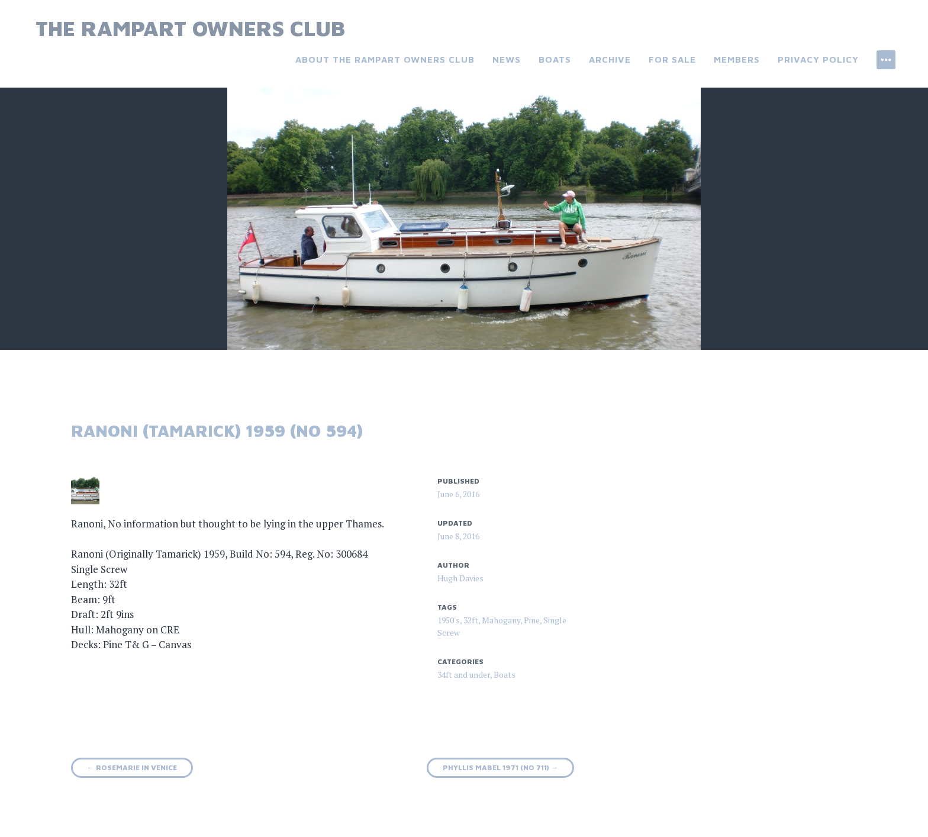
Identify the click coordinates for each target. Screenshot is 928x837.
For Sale (672, 59)
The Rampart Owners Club (190, 28)
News (506, 59)
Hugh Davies (460, 578)
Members (737, 59)
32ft (470, 620)
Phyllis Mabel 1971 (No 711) (500, 767)
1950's (448, 620)
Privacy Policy (818, 59)
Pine (532, 620)
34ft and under (463, 674)
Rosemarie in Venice (132, 767)
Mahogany (501, 620)
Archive (610, 59)
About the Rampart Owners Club (385, 59)
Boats (555, 59)
